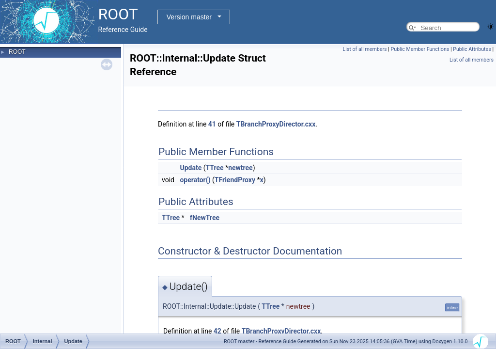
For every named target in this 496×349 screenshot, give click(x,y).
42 (217, 331)
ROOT (17, 51)
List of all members (365, 49)
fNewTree (204, 218)
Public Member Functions (420, 49)
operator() (195, 180)
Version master (189, 17)
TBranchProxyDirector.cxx (276, 124)
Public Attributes (472, 49)
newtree (240, 168)
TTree (214, 168)
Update (191, 168)
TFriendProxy (235, 180)
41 (212, 124)
